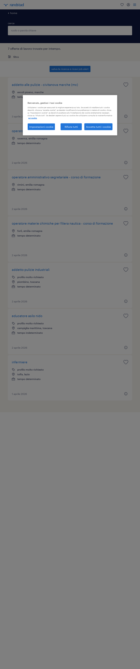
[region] (70, 115)
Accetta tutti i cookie (98, 126)
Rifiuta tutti (71, 126)
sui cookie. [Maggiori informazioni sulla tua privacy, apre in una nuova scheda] (32, 118)
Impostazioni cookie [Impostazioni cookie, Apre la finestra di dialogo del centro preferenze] (41, 126)
